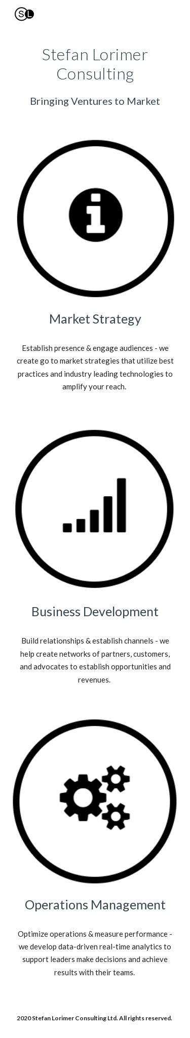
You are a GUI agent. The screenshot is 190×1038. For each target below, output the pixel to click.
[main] (95, 76)
